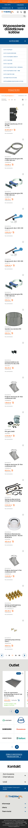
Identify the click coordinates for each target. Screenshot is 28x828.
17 (12, 655)
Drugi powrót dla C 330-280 (14, 261)
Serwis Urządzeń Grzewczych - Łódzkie (12, 788)
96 (15, 99)
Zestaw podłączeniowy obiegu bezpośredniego (13, 500)
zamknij (26, 823)
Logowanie (20, 8)
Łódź (5, 781)
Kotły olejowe (8, 63)
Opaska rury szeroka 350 (13, 329)
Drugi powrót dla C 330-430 (14, 228)
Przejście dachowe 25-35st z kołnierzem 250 (14, 465)
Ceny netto (8, 4)
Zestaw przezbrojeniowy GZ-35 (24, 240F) (13, 606)
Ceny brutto (20, 4)
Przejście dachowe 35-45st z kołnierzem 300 (14, 397)
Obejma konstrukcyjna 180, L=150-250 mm (14, 295)
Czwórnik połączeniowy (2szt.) (12, 640)
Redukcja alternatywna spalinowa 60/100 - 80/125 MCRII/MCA (13, 535)
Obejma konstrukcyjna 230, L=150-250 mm (14, 194)
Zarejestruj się (6, 8)
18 (16, 655)
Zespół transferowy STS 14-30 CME (14, 124)
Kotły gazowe (8, 60)
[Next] (24, 655)
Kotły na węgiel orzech (11, 56)
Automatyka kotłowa (10, 77)
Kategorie (14, 41)
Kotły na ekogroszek (10, 53)
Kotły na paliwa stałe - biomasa (13, 67)
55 (19, 655)
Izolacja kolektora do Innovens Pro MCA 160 (12, 363)
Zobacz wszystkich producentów (14, 755)
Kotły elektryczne (9, 74)
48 (12, 99)
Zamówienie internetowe (8, 775)
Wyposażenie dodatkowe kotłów (13, 81)
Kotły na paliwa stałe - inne (12, 70)
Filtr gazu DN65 (10, 431)
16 (9, 655)
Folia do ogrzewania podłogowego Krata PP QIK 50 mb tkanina (13, 694)
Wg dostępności (9, 95)
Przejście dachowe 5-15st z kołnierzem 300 (13, 571)
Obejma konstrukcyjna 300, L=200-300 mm (14, 159)
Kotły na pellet (8, 49)
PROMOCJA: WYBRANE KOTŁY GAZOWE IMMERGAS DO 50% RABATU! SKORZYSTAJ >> (14, 2)
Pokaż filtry (14, 90)
